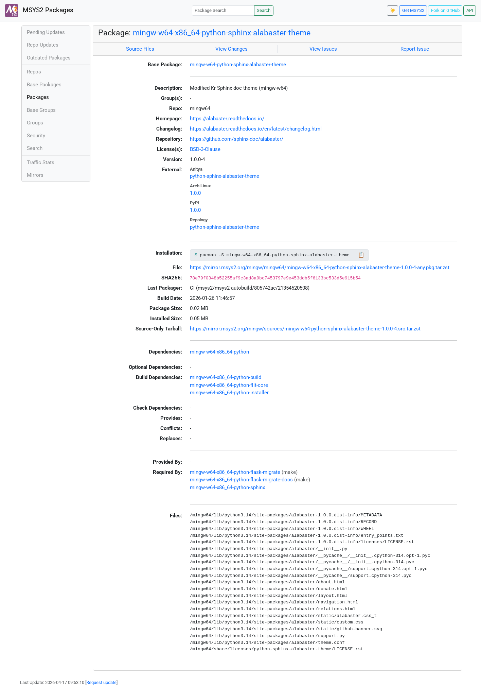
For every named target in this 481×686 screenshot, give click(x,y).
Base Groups (41, 110)
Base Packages (44, 85)
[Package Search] (223, 10)
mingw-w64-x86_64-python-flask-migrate (235, 472)
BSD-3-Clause (205, 149)
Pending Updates (46, 32)
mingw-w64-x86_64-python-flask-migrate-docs (241, 480)
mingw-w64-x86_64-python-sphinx (227, 487)
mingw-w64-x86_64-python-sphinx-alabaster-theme (221, 32)
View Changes (231, 49)
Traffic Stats (40, 162)
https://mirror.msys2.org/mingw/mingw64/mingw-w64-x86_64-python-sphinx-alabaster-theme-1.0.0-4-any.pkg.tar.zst (319, 267)
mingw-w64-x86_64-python (219, 352)
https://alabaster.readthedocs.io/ (227, 119)
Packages (38, 97)
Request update (101, 682)
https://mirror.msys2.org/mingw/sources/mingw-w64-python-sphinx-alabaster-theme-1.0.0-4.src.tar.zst (305, 329)
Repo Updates (42, 45)
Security (36, 136)
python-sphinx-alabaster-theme (224, 176)
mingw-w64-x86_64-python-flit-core (229, 385)
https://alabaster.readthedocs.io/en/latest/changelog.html (256, 129)
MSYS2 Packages (39, 10)
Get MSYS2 (413, 10)
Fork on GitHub (445, 10)
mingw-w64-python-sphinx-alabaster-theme (238, 65)
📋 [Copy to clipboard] (361, 255)
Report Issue (414, 49)
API (469, 10)
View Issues (323, 49)
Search (263, 10)
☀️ (392, 10)
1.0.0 (195, 193)
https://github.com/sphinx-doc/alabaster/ (236, 139)
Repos (34, 72)
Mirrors (35, 175)
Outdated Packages (49, 58)
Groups (35, 123)
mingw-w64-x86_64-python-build (225, 377)
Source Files (140, 49)
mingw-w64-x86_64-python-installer (229, 393)
